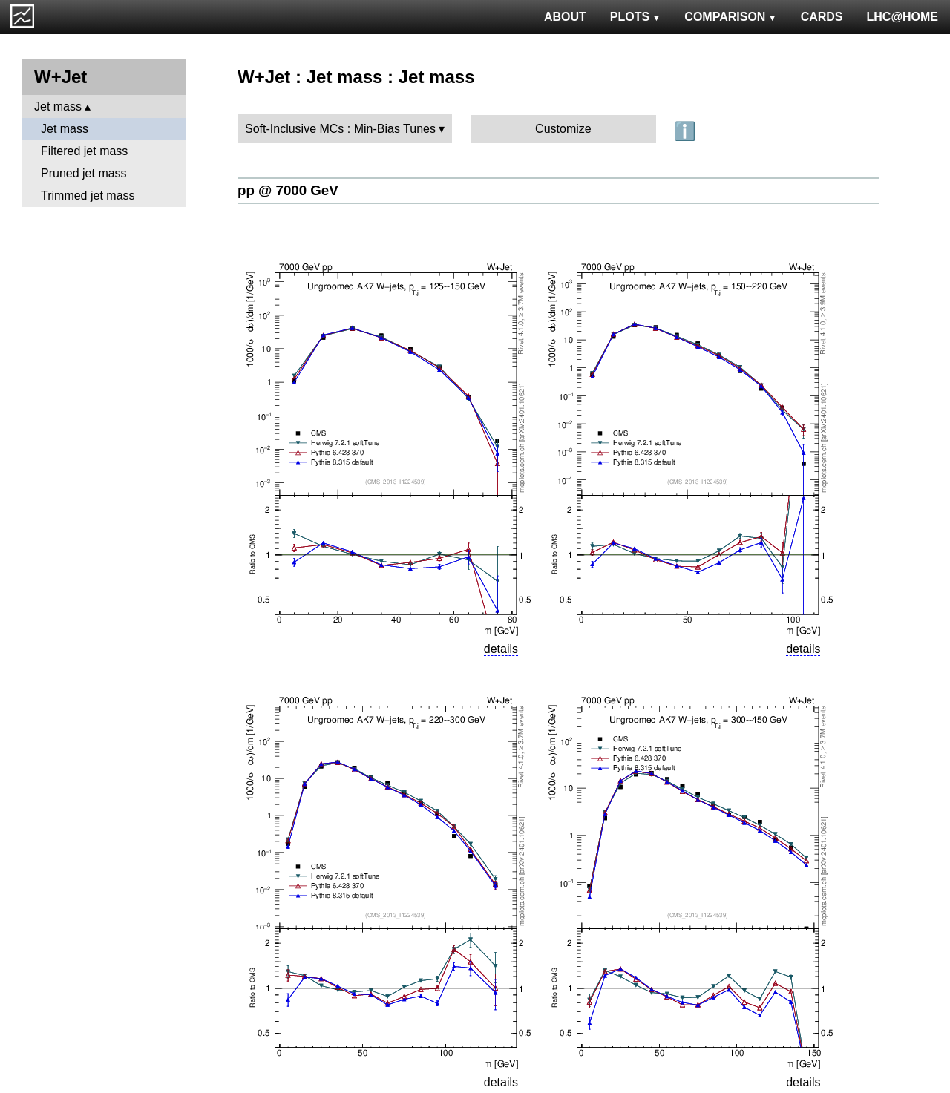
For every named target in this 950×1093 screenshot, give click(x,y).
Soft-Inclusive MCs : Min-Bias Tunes (340, 128)
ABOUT (565, 16)
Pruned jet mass (84, 173)
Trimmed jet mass (88, 195)
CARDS (822, 16)
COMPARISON (730, 16)
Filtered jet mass (84, 151)
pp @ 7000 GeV (288, 190)
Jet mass (58, 106)
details (501, 649)
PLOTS (635, 16)
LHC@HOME (902, 16)
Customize (563, 128)
